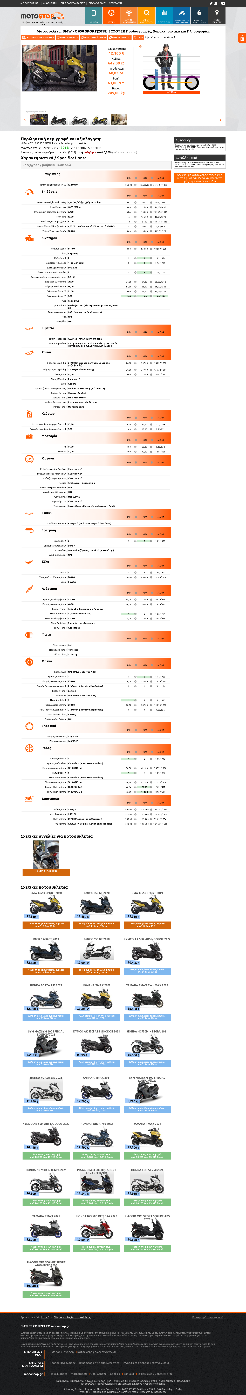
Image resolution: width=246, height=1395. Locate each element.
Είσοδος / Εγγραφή (62, 1351)
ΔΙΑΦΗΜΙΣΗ (50, 3)
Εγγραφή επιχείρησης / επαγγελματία (145, 1364)
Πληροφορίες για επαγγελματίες (98, 1364)
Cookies (115, 1373)
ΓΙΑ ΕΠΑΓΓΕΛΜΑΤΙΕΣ (73, 3)
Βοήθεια (129, 1373)
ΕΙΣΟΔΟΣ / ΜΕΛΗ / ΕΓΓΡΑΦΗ (105, 3)
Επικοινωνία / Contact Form (155, 1373)
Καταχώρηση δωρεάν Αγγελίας (96, 1351)
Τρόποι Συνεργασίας (62, 1364)
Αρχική (45, 1317)
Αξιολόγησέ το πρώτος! (160, 37)
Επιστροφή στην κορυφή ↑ (209, 1317)
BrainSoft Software (121, 1383)
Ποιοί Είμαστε (58, 1373)
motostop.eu (79, 1373)
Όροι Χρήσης (98, 1373)
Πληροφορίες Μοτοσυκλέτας (72, 1317)
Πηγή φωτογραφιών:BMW (35, 112)
